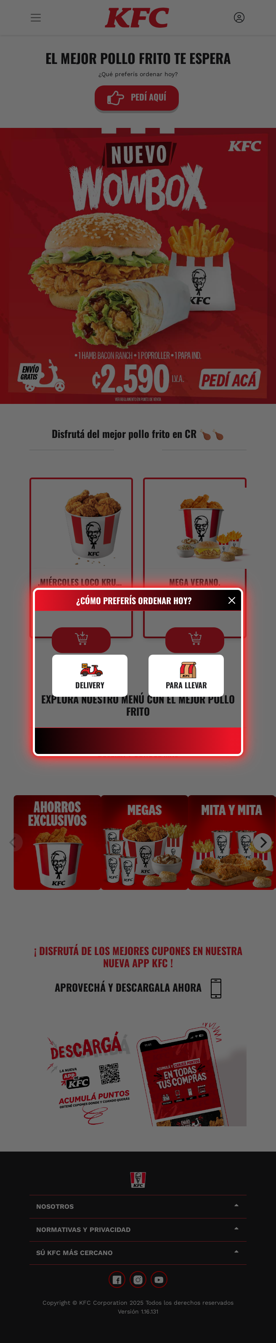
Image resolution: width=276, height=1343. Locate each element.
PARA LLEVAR (186, 684)
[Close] (232, 600)
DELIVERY (89, 684)
